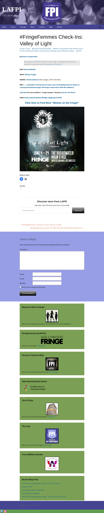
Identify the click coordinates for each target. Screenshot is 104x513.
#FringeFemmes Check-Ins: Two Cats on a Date (41, 224)
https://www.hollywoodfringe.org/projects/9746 (43, 97)
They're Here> (41, 346)
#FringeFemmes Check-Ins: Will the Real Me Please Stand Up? (57, 228)
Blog (50, 27)
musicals (46, 51)
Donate (59, 27)
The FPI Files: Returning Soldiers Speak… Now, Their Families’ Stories (44, 497)
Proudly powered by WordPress (30, 505)
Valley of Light (30, 74)
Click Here (23, 92)
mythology (53, 51)
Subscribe (78, 210)
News (32, 27)
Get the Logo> (47, 445)
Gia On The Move (68, 92)
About (4, 27)
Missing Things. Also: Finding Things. (33, 490)
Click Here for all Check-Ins (52, 64)
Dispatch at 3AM (27, 487)
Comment (24, 249)
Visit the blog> (53, 372)
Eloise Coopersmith (61, 49)
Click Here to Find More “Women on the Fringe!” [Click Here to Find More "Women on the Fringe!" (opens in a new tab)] (52, 103)
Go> (71, 324)
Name (22, 274)
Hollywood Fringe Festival (34, 51)
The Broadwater (32, 80)
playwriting (47, 49)
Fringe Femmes (73, 49)
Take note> (51, 417)
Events (13, 27)
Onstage (23, 27)
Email (22, 279)
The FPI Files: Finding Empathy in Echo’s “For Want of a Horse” (41, 483)
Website (23, 283)
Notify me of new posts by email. (33, 287)
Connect (42, 27)
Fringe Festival (38, 49)
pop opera (70, 51)
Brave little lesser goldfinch (30, 493)
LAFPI (79, 51)
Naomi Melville (62, 51)
